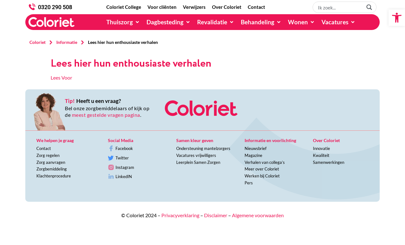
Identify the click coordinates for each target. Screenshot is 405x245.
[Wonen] (301, 22)
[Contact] (256, 7)
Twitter (122, 157)
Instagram (124, 167)
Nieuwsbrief (255, 148)
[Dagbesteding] (168, 22)
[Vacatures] (338, 22)
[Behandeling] (261, 22)
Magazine (253, 155)
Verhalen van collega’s (265, 162)
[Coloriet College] (123, 7)
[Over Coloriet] (227, 7)
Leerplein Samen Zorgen (198, 162)
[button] (397, 17)
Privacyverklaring (180, 215)
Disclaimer (215, 215)
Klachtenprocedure (53, 175)
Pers (249, 182)
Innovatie (321, 148)
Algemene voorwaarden (258, 215)
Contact (43, 148)
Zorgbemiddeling (51, 168)
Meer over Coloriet (262, 168)
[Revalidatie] (216, 22)
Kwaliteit (321, 155)
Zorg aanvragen (50, 162)
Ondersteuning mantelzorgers (203, 148)
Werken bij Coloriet (262, 175)
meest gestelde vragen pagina (106, 115)
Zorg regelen (47, 155)
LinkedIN (123, 176)
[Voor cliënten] (162, 7)
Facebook (124, 148)
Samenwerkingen (328, 162)
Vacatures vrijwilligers (196, 155)
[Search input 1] (339, 7)
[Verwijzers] (194, 7)
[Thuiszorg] (123, 22)
